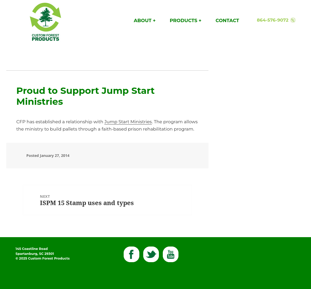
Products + (185, 20)
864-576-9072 (273, 20)
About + (145, 20)
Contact (227, 20)
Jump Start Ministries (128, 121)
